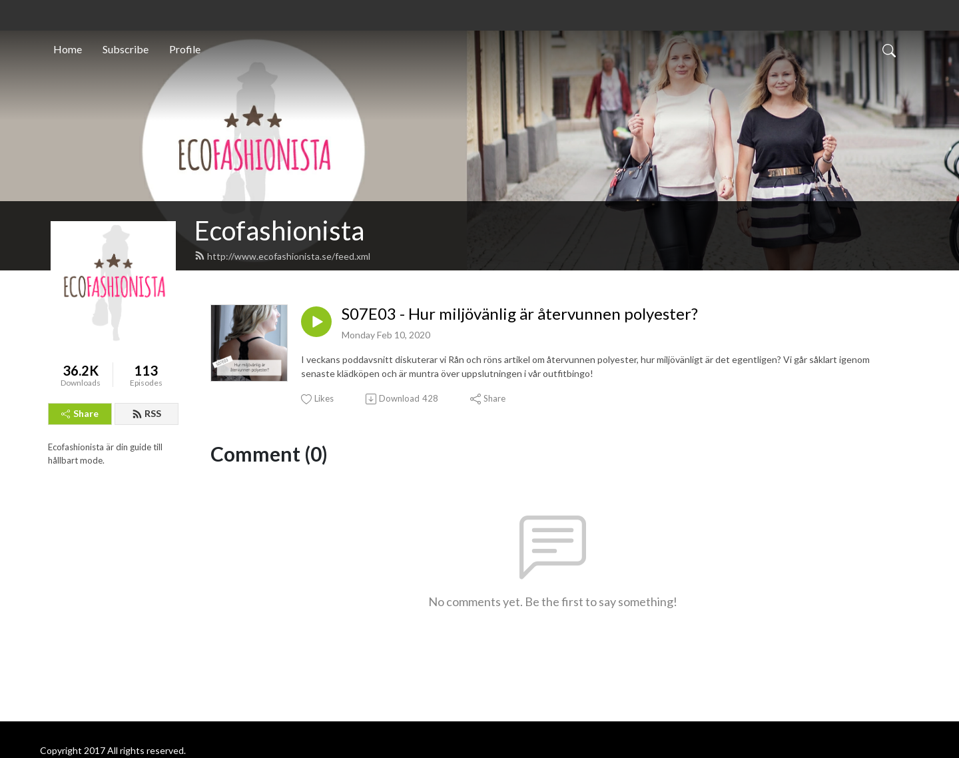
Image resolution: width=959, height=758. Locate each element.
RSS (146, 413)
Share (80, 413)
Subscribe (126, 49)
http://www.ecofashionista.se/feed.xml (282, 256)
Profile (184, 49)
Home (67, 49)
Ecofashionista (279, 230)
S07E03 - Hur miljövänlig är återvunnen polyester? (520, 313)
